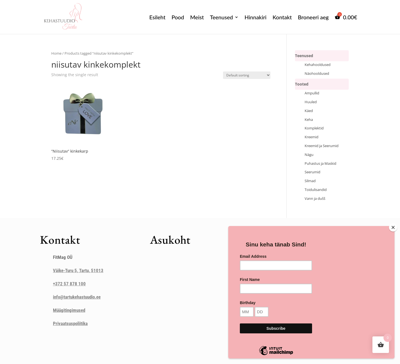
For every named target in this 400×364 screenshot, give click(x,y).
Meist (197, 17)
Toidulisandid (316, 189)
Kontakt (282, 17)
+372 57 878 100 (69, 283)
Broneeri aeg (313, 17)
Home (56, 53)
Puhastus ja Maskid (320, 163)
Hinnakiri (256, 17)
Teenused (221, 17)
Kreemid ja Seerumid (322, 146)
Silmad (310, 181)
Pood (177, 17)
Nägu (309, 154)
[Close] (393, 227)
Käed (309, 110)
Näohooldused (317, 73)
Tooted (301, 84)
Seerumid (312, 172)
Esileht (157, 17)
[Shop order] (246, 75)
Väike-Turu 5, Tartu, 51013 (78, 270)
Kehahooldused (318, 64)
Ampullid (312, 93)
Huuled (311, 102)
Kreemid (311, 137)
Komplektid (314, 128)
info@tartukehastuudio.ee (77, 297)
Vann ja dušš (315, 198)
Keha (309, 119)
